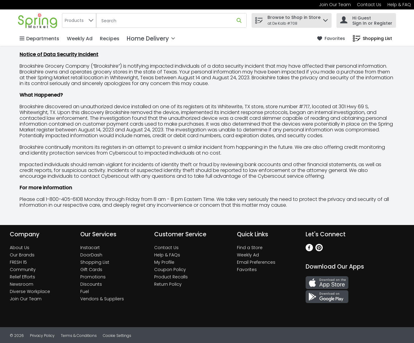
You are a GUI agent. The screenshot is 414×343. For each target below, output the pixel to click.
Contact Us (369, 5)
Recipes (109, 38)
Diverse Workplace (30, 291)
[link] (331, 39)
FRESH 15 (18, 262)
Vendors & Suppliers (102, 299)
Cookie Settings (117, 335)
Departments (39, 38)
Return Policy (168, 284)
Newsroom (21, 284)
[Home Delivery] (151, 38)
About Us (19, 248)
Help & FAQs (167, 255)
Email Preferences (256, 262)
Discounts (91, 284)
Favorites (247, 269)
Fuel (84, 291)
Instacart (90, 248)
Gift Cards (91, 269)
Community (23, 269)
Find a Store (250, 248)
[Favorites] (331, 39)
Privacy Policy (42, 335)
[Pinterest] (319, 249)
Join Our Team (335, 5)
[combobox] (79, 20)
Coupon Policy (170, 269)
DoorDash (91, 255)
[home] (39, 20)
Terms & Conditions (79, 335)
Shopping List (94, 262)
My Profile (164, 262)
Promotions (93, 277)
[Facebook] (309, 249)
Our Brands (22, 255)
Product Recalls (171, 277)
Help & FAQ (399, 5)
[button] (325, 19)
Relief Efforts (22, 277)
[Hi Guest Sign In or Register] (366, 20)
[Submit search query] (239, 20)
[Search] (171, 20)
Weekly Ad (80, 38)
